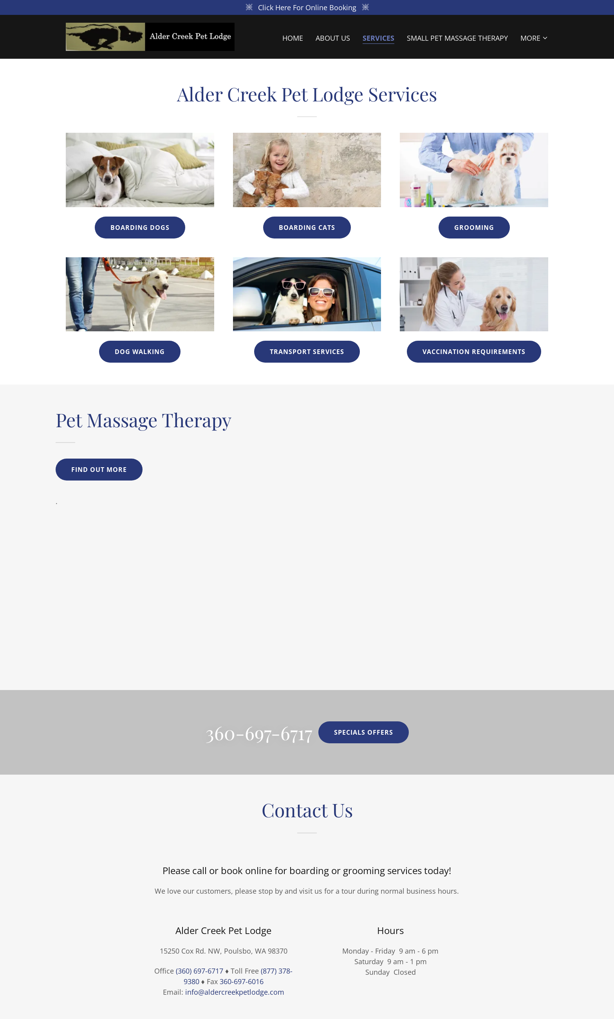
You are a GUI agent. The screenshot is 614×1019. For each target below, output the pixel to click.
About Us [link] (333, 38)
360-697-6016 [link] (242, 981)
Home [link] (292, 38)
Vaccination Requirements (474, 351)
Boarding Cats (307, 227)
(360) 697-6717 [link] (199, 971)
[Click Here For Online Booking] (307, 7)
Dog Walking (140, 351)
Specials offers (363, 732)
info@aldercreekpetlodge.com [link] (234, 992)
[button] (534, 38)
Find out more (99, 469)
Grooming (474, 227)
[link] (150, 36)
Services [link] (378, 38)
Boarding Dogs (140, 227)
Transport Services (307, 351)
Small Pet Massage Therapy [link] (457, 38)
